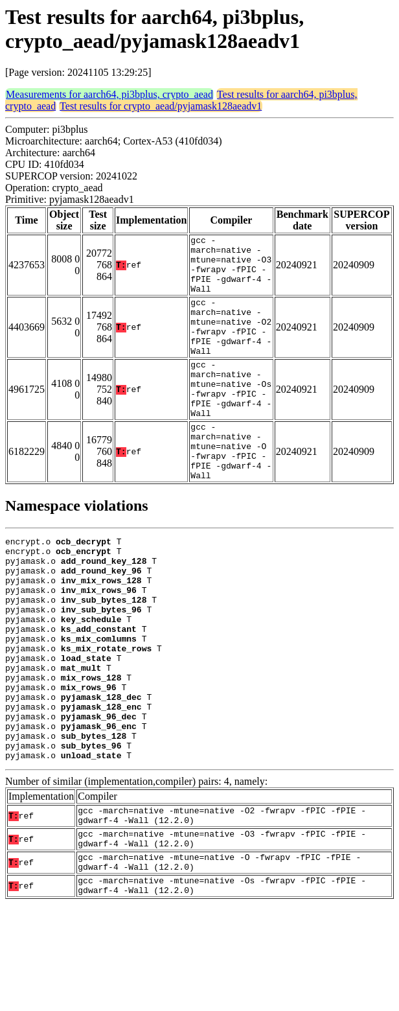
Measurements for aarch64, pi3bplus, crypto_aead (109, 94)
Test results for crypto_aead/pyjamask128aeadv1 (161, 105)
